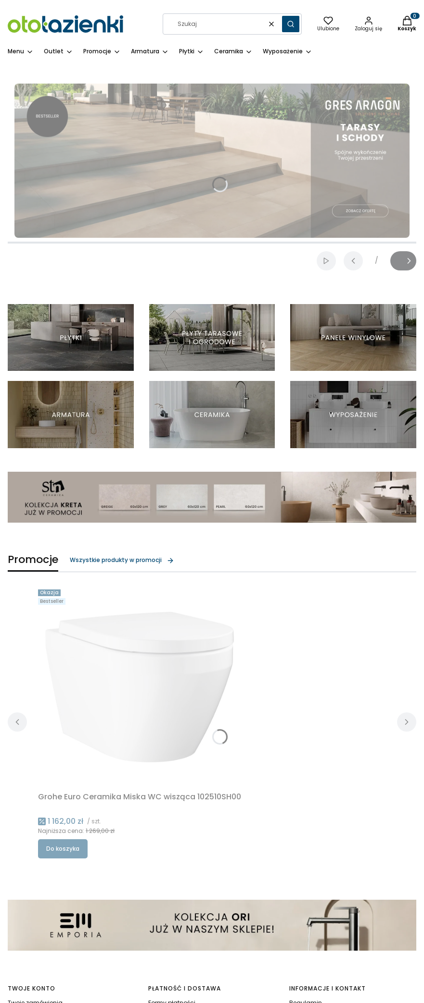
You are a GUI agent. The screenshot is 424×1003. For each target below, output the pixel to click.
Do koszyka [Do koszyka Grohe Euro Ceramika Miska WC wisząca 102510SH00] (62, 848)
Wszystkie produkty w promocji (122, 560)
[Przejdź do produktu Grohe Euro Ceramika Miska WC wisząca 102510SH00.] (139, 687)
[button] (290, 24)
